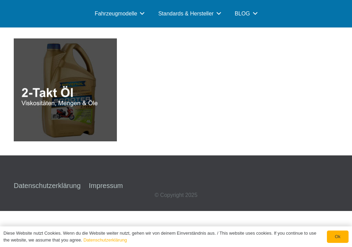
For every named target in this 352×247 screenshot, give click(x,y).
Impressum (106, 185)
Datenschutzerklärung (47, 185)
